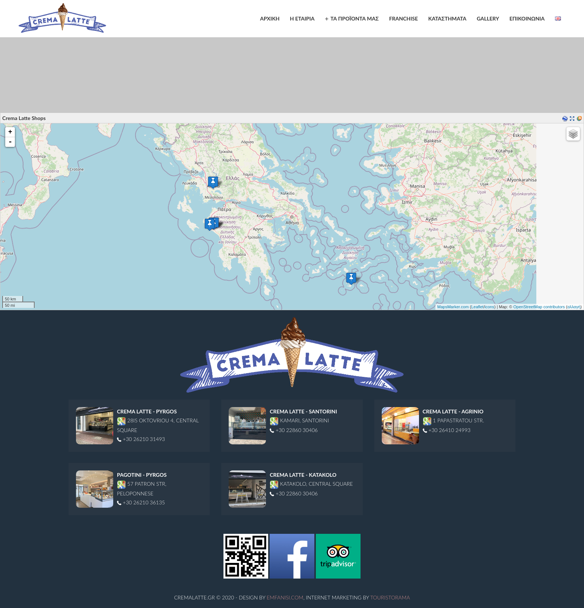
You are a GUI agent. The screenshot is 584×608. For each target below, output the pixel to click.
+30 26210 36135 (141, 502)
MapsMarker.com (453, 307)
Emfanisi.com (285, 597)
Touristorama (390, 597)
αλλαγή (573, 307)
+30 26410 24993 (447, 430)
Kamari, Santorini (299, 420)
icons (489, 307)
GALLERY (488, 18)
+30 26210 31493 (141, 439)
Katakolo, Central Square (311, 484)
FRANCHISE (403, 18)
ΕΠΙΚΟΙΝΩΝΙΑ (527, 18)
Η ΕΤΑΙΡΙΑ (302, 18)
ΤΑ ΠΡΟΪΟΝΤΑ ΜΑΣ (354, 18)
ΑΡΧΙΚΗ (269, 18)
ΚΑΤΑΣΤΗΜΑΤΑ (447, 18)
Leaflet (477, 307)
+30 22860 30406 (294, 430)
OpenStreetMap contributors (539, 307)
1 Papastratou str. (453, 420)
